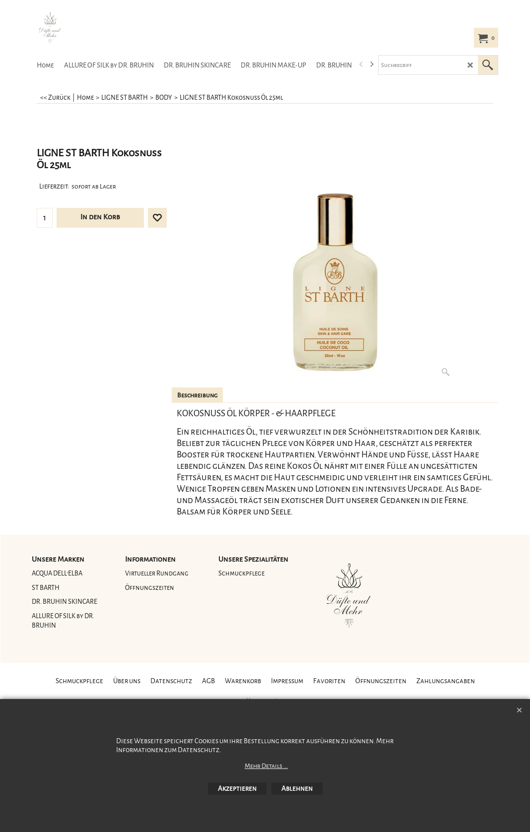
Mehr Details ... (266, 766)
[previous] (361, 64)
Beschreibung (197, 395)
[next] (371, 64)
